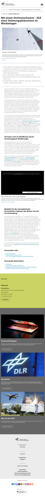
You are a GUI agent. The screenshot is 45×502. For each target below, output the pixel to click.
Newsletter (22, 459)
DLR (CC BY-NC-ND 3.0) (12, 58)
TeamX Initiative (16, 161)
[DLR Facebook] (12, 484)
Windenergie (9, 264)
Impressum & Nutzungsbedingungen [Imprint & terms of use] (22, 474)
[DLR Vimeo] (23, 484)
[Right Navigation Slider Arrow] (41, 33)
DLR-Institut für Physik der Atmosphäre (31, 121)
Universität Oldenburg (11, 157)
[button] (22, 45)
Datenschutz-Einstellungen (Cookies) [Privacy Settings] (22, 473)
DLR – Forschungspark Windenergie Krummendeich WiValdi (19, 256)
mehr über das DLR (7, 426)
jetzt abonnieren (7, 349)
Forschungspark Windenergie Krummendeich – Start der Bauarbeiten (21, 267)
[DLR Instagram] (26, 484)
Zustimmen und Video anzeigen (32, 192)
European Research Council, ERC (13, 255)
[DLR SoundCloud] (30, 484)
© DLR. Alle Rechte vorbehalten (9, 202)
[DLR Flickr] (28, 484)
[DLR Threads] (19, 484)
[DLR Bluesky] (15, 484)
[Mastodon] (17, 484)
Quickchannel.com (19, 173)
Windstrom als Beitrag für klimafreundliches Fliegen (17, 268)
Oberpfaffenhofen (15, 233)
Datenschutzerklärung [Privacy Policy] (22, 471)
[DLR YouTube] (21, 484)
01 (7, 9)
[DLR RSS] (32, 484)
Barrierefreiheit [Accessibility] (22, 469)
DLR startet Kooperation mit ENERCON (14, 265)
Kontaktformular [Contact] (22, 457)
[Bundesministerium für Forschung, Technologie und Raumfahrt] (22, 495)
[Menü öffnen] (42, 4)
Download (4, 60)
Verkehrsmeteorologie (11, 253)
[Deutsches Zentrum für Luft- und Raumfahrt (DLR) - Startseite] (8, 4)
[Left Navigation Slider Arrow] (4, 33)
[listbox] (4, 9)
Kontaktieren (5, 299)
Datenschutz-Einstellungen (18, 174)
